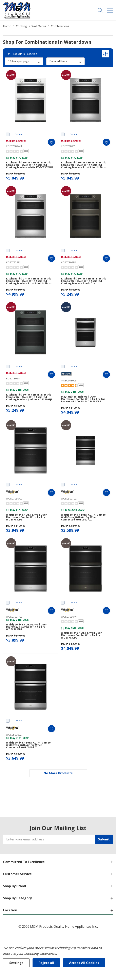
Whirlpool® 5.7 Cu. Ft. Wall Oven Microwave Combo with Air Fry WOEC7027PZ (26, 627)
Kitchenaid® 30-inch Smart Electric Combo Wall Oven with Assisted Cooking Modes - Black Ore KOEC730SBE (83, 281)
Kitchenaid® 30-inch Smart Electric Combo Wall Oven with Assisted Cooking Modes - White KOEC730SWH (29, 165)
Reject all (46, 963)
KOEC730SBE (68, 262)
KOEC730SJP (13, 378)
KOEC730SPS (68, 146)
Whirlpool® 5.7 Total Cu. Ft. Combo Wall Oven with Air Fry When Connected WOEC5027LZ (83, 517)
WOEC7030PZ (14, 498)
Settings (16, 963)
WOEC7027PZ (14, 616)
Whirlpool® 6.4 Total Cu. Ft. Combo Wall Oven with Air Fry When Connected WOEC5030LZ (28, 745)
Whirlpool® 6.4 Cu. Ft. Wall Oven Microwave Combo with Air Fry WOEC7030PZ (26, 517)
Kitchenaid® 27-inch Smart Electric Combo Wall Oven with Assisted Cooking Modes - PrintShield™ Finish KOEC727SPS (29, 281)
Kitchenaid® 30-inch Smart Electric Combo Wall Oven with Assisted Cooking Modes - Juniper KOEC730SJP (29, 397)
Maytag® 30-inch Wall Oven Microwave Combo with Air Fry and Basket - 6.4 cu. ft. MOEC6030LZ (83, 399)
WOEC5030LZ (14, 734)
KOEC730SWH (14, 146)
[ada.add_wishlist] (51, 142)
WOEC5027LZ (69, 498)
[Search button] (100, 10)
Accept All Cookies (84, 963)
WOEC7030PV (69, 616)
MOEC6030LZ (68, 380)
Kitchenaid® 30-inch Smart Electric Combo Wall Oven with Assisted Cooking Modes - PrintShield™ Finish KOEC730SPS (84, 165)
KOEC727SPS (13, 262)
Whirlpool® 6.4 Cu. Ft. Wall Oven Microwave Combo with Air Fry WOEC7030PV (81, 635)
